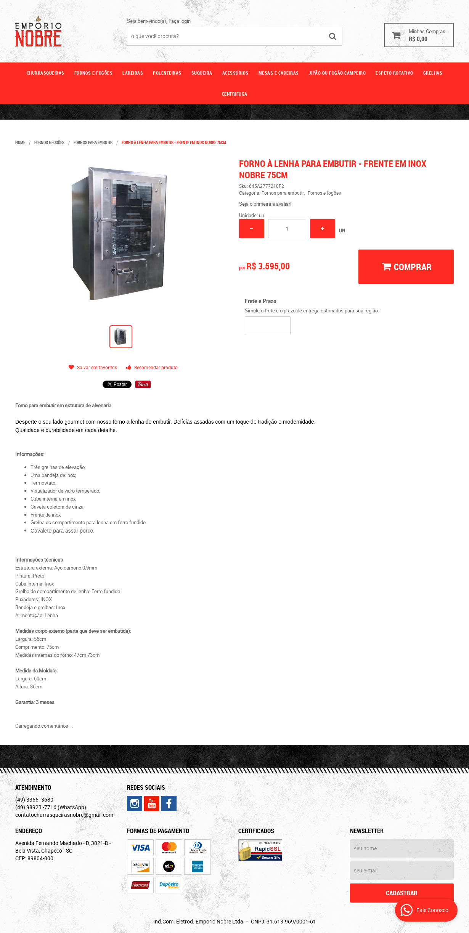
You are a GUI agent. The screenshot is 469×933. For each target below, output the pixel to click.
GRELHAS (433, 73)
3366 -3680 (34, 799)
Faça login (180, 21)
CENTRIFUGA (234, 94)
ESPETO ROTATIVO (394, 73)
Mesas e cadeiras (279, 73)
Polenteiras (167, 73)
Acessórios (235, 73)
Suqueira (201, 73)
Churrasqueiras (45, 73)
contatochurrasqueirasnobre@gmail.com (64, 814)
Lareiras (132, 73)
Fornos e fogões (93, 73)
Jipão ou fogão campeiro (337, 73)
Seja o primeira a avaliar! (265, 203)
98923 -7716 (50, 807)
